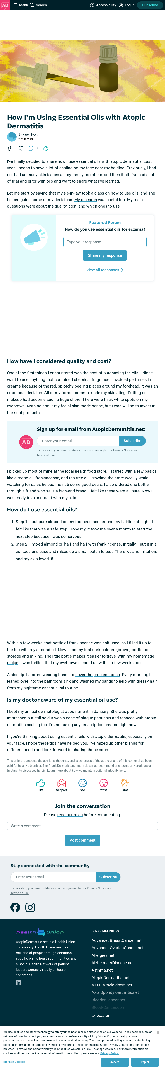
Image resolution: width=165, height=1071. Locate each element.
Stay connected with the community (49, 865)
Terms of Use (46, 455)
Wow (101, 785)
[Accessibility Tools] (103, 5)
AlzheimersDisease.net (113, 962)
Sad (80, 785)
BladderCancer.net (108, 999)
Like (38, 785)
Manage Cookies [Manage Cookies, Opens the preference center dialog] (14, 1061)
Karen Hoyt (30, 134)
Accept (115, 1062)
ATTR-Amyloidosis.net (112, 984)
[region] (82, 1048)
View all (100, 1016)
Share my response (105, 255)
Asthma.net (102, 970)
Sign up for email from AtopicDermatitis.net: (91, 429)
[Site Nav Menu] (21, 5)
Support (60, 785)
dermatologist (51, 711)
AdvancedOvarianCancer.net (118, 947)
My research (85, 199)
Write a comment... (27, 826)
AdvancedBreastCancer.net (117, 940)
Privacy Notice (122, 450)
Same (122, 785)
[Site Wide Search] (38, 5)
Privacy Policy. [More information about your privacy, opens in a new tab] (109, 1053)
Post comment (82, 840)
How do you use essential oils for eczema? (105, 229)
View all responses (104, 270)
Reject (145, 1062)
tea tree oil (79, 477)
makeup (14, 399)
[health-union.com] (40, 931)
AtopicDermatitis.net (111, 977)
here (122, 770)
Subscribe (150, 5)
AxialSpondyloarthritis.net (115, 992)
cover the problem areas (97, 674)
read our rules (70, 814)
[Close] (158, 1032)
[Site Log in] (126, 5)
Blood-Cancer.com (108, 1007)
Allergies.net (103, 955)
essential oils (88, 161)
